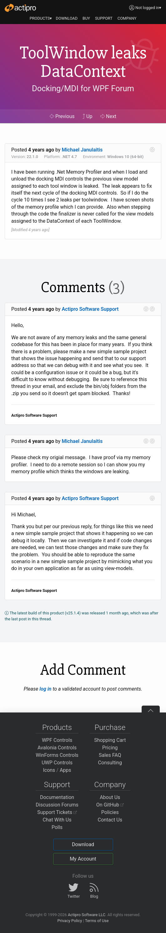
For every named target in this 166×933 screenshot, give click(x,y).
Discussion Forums (57, 805)
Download (83, 844)
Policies (110, 812)
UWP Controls (57, 763)
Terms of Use (97, 920)
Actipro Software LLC (86, 914)
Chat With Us (57, 820)
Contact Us (110, 820)
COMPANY (127, 18)
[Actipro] (20, 8)
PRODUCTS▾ (41, 18)
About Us (110, 797)
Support (57, 784)
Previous (62, 116)
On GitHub (110, 805)
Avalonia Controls (57, 748)
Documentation (57, 797)
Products (57, 727)
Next (108, 116)
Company (110, 784)
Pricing (110, 748)
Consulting (110, 763)
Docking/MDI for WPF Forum (83, 88)
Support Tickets (57, 812)
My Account (83, 859)
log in (45, 689)
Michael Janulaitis (82, 150)
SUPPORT (104, 18)
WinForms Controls (57, 755)
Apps (65, 770)
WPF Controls (57, 740)
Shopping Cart (110, 740)
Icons (49, 770)
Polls (57, 827)
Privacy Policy (69, 920)
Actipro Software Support (90, 309)
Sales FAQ (110, 755)
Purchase (109, 727)
